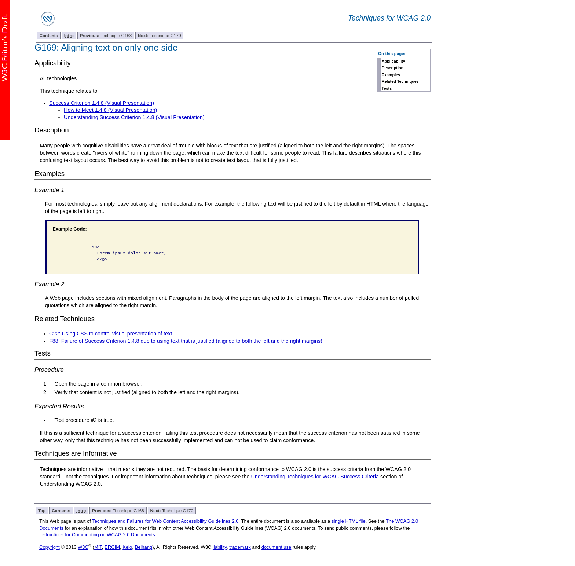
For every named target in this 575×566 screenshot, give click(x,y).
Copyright (49, 547)
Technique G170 (159, 35)
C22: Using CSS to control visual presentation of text (110, 334)
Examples (391, 75)
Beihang (143, 547)
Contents (49, 35)
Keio (127, 547)
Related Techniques (400, 81)
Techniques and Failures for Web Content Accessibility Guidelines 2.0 (165, 521)
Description (392, 68)
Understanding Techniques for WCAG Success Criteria (314, 476)
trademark (240, 547)
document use (276, 547)
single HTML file (349, 521)
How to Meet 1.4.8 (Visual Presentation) (110, 110)
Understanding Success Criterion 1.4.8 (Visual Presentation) (134, 117)
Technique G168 (106, 35)
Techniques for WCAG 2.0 (389, 18)
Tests (387, 88)
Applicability (393, 61)
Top (42, 510)
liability (220, 547)
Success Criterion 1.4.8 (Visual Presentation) (101, 103)
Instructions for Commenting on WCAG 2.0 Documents (97, 534)
